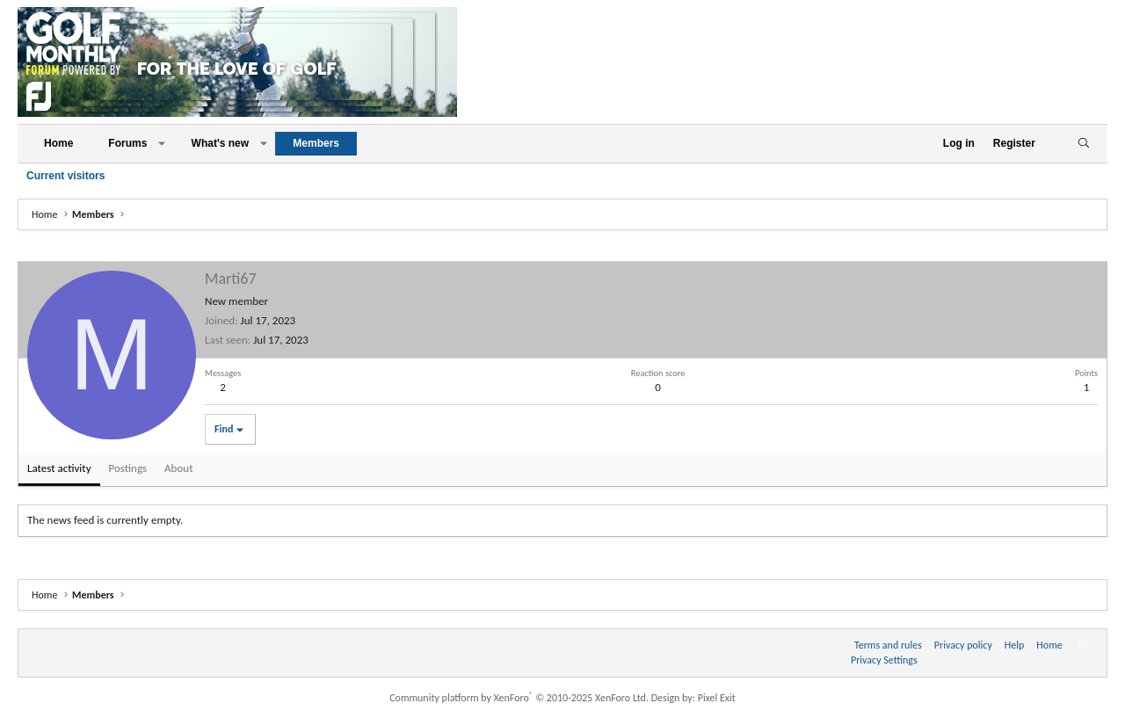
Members (316, 143)
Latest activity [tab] (59, 468)
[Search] (1083, 144)
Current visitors (65, 176)
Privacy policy (963, 645)
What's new (221, 143)
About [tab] (178, 468)
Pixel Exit (717, 698)
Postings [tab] (128, 468)
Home (58, 143)
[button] (161, 144)
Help (1015, 645)
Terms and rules (888, 645)
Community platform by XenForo (519, 698)
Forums (127, 143)
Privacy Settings (884, 660)
